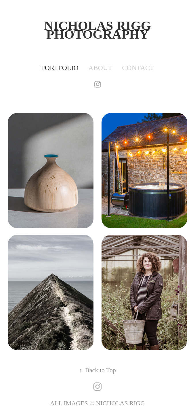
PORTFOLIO (60, 67)
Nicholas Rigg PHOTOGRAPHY (99, 29)
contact (138, 67)
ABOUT (100, 67)
